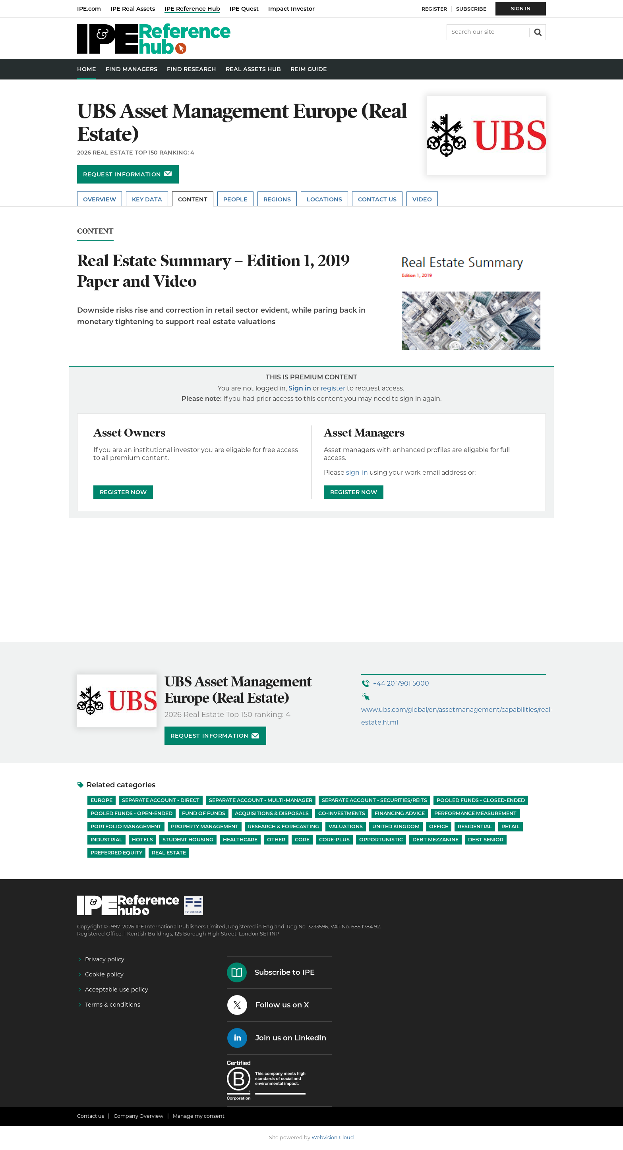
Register (434, 9)
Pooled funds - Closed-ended (481, 800)
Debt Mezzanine (435, 840)
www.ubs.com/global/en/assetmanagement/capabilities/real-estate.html (457, 716)
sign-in (357, 472)
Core (302, 840)
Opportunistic (381, 840)
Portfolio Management (126, 826)
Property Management (204, 826)
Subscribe (471, 9)
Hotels (142, 840)
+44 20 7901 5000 (401, 683)
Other (276, 840)
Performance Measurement (475, 813)
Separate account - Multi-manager (260, 800)
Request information (122, 174)
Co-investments (341, 813)
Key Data (147, 199)
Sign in (299, 388)
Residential (475, 826)
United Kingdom (396, 826)
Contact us (90, 1116)
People (235, 199)
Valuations (346, 826)
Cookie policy (104, 974)
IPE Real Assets (132, 8)
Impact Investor (291, 8)
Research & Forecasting (283, 826)
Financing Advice (400, 813)
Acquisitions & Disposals (272, 813)
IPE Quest (244, 8)
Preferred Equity (116, 853)
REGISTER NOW (123, 492)
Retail (510, 826)
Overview (99, 199)
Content (192, 199)
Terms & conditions (112, 1004)
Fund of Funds (203, 813)
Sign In (520, 9)
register (333, 388)
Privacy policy (104, 959)
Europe (101, 800)
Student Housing (188, 840)
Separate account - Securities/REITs (374, 800)
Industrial (106, 840)
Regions (277, 199)
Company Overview (138, 1116)
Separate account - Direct (160, 800)
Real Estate (169, 853)
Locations (324, 199)
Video (422, 199)
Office (438, 826)
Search (537, 31)
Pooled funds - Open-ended (131, 813)
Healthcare (240, 840)
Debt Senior (485, 840)
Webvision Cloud (333, 1137)
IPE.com (89, 8)
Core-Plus (334, 840)
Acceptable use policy (116, 989)
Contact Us (377, 199)
